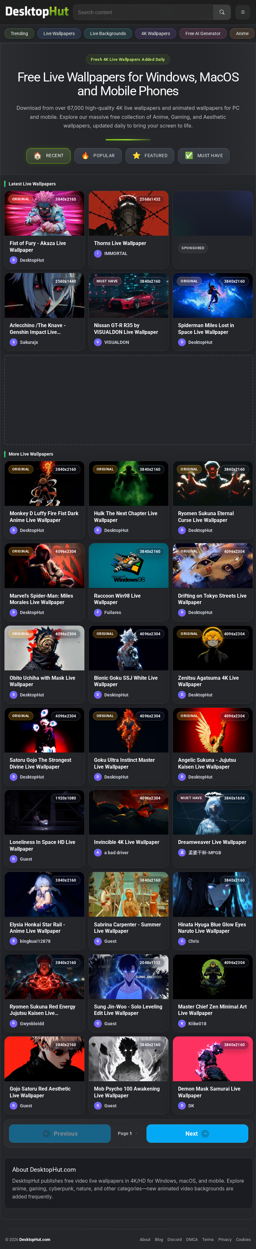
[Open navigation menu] (242, 12)
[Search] (222, 12)
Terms (208, 1239)
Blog (159, 1239)
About (145, 1239)
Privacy (225, 1239)
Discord (174, 1239)
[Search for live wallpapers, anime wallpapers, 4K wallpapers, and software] (143, 12)
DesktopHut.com (34, 1239)
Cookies (243, 1239)
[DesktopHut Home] (37, 12)
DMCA (192, 1239)
